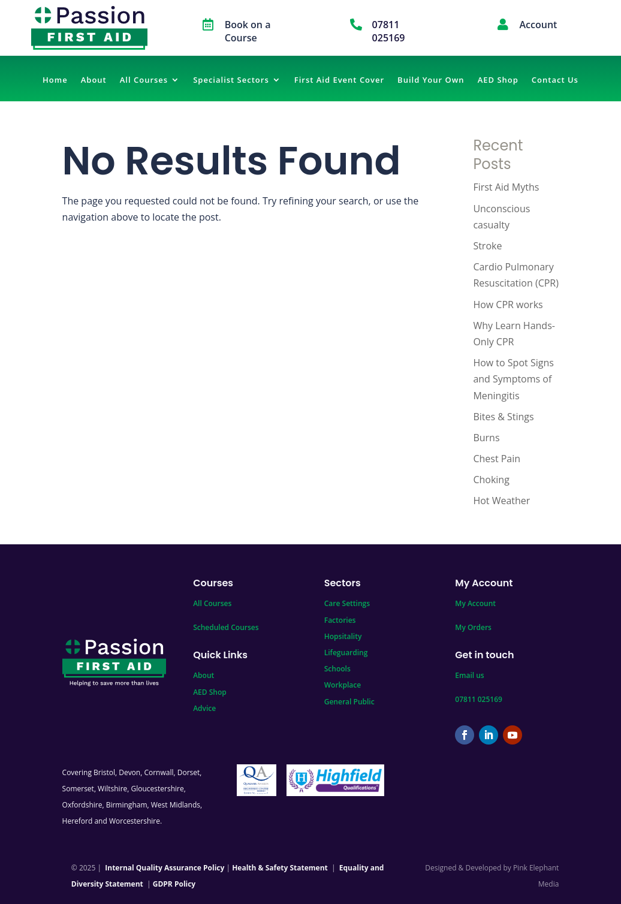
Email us (469, 675)
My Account (475, 603)
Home (55, 80)
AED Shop (498, 80)
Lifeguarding (346, 652)
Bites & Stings (503, 416)
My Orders (473, 627)
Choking (491, 479)
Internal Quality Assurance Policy (164, 868)
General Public (349, 702)
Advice (204, 708)
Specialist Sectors (231, 80)
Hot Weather (501, 500)
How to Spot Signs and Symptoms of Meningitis (513, 379)
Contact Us (555, 80)
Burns (486, 437)
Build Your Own (431, 80)
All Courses (144, 80)
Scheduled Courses (225, 627)
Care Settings (347, 603)
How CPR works (507, 304)
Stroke (487, 245)
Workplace (342, 685)
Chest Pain (496, 458)
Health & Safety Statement (280, 868)
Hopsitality (343, 636)
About (94, 80)
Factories (340, 620)
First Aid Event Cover (339, 80)
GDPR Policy (174, 884)
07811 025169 (478, 699)
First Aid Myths (506, 187)
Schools (337, 669)
